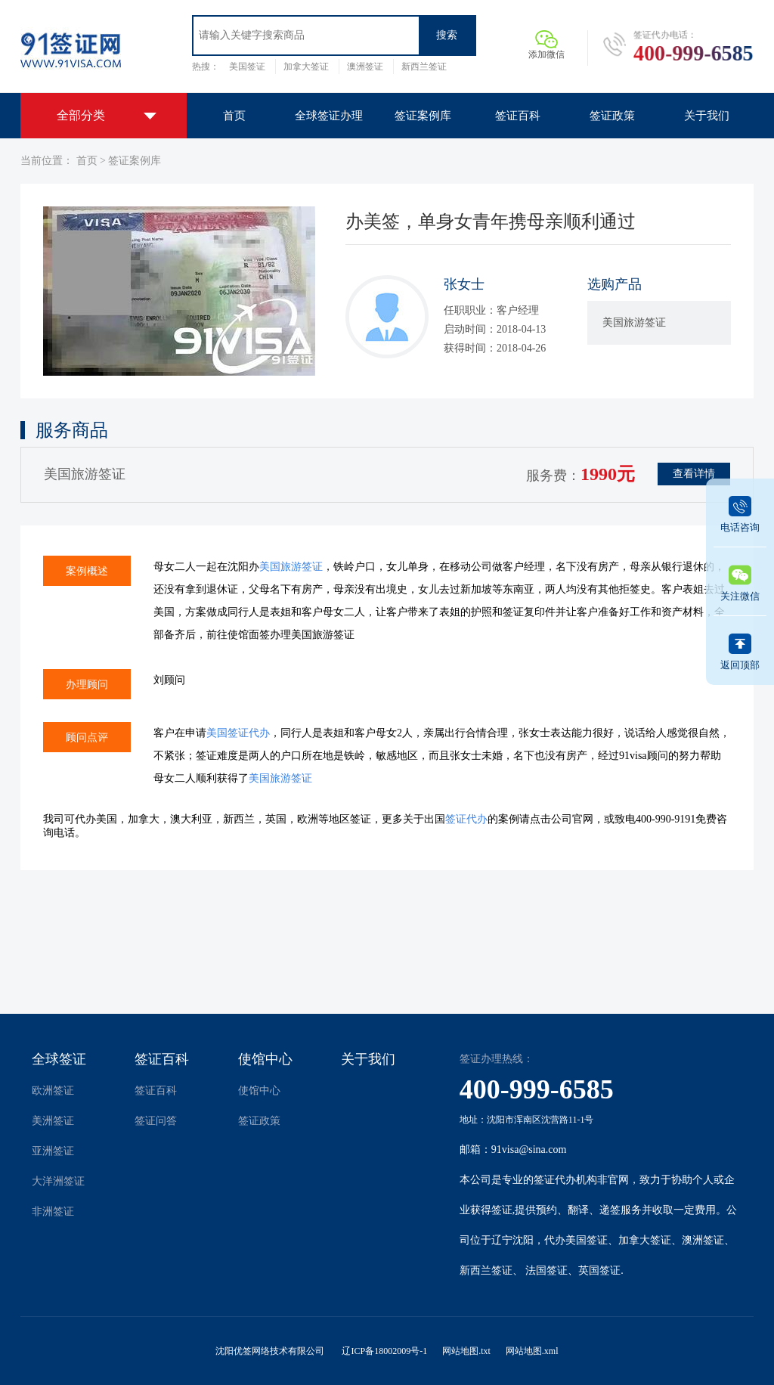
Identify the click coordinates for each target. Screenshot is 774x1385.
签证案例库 (134, 160)
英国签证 (599, 1270)
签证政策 (259, 1120)
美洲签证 (53, 1120)
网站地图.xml (532, 1351)
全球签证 (59, 1059)
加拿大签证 (306, 66)
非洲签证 (53, 1211)
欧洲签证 (53, 1090)
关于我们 (368, 1059)
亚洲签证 (53, 1151)
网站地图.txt (466, 1351)
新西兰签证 (424, 66)
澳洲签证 (365, 66)
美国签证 (247, 66)
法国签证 (546, 1270)
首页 (87, 160)
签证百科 (162, 1059)
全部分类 (81, 115)
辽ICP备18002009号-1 (384, 1351)
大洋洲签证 (58, 1181)
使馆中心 (265, 1059)
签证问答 (156, 1120)
